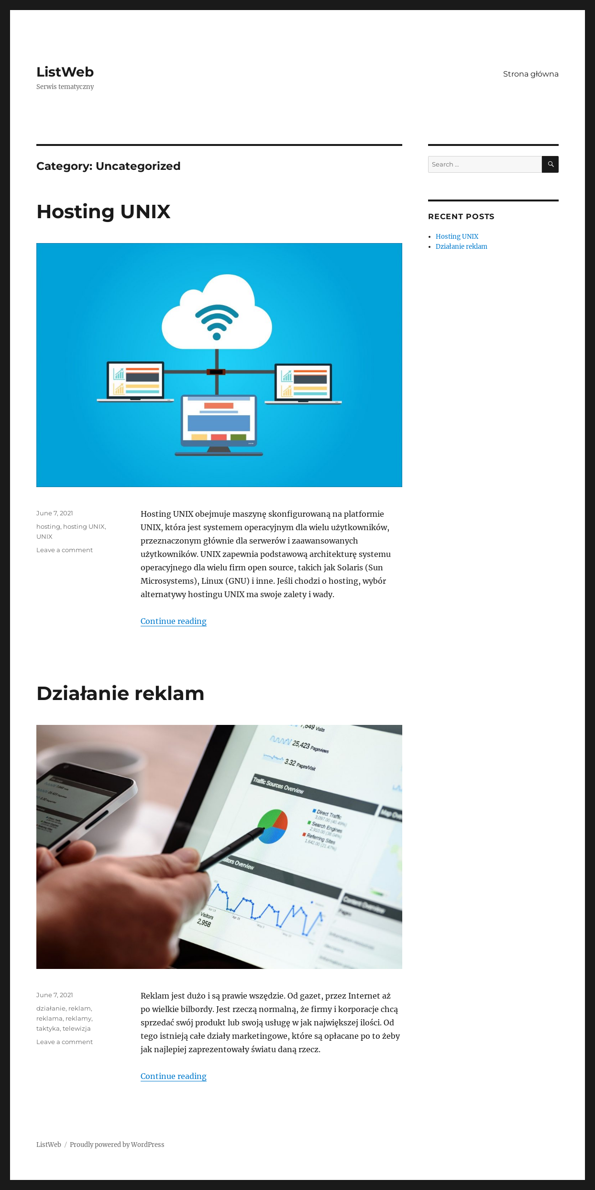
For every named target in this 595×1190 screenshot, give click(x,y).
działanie (51, 1008)
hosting (48, 526)
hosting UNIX (84, 526)
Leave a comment (64, 550)
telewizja (77, 1028)
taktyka (48, 1028)
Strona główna (531, 73)
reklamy (78, 1018)
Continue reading (174, 621)
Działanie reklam (120, 693)
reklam (79, 1008)
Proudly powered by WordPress (117, 1145)
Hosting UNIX (103, 211)
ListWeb (65, 72)
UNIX (44, 536)
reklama (49, 1018)
